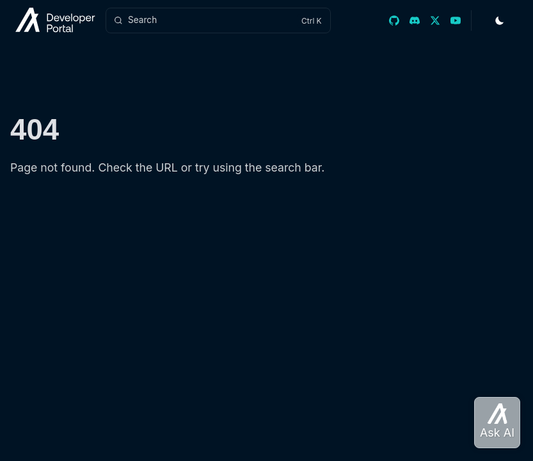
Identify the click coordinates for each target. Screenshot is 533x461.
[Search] (218, 20)
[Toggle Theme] (500, 20)
